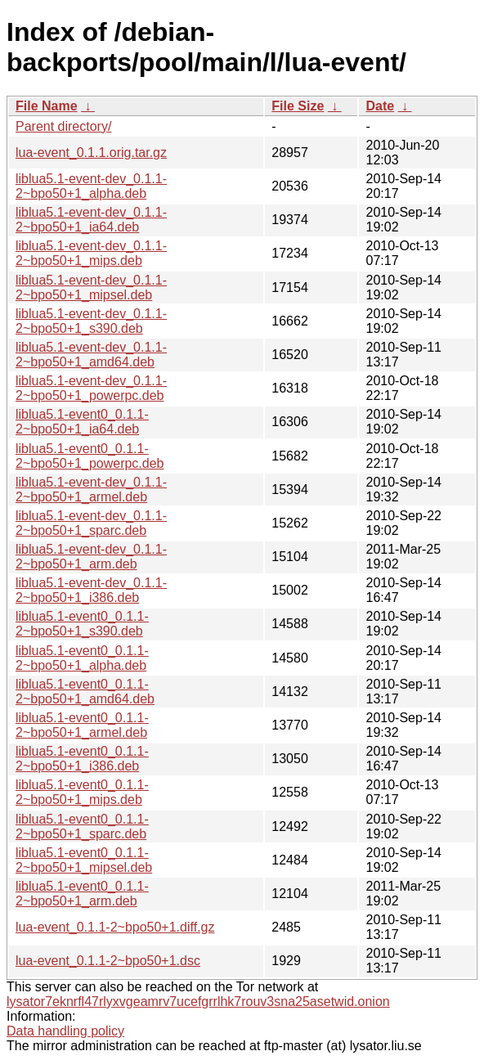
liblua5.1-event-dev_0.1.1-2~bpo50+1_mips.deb (91, 253)
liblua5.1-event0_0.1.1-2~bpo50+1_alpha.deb (82, 658)
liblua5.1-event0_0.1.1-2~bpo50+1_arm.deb (82, 893)
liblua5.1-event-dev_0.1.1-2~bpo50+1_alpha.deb (91, 186)
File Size (297, 106)
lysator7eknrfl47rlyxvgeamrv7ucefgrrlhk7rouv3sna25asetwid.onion (198, 1001)
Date (379, 106)
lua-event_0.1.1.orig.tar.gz (91, 152)
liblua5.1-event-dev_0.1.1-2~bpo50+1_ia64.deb (91, 219)
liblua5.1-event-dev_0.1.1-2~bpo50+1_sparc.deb (91, 523)
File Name (47, 106)
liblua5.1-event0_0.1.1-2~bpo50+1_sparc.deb (82, 826)
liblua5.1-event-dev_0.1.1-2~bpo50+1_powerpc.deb (91, 388)
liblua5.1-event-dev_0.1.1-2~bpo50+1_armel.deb (91, 489)
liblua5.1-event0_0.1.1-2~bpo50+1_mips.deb (82, 792)
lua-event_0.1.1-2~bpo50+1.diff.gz (115, 927)
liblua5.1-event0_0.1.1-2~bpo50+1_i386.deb (82, 758)
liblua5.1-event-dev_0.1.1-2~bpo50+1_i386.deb (91, 590)
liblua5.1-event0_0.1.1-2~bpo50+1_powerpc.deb (90, 456)
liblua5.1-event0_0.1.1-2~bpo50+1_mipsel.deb (84, 860)
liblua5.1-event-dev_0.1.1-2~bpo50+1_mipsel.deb (91, 287)
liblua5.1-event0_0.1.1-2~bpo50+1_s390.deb (82, 623)
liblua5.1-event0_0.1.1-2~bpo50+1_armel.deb (82, 725)
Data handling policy (65, 1031)
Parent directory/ (63, 126)
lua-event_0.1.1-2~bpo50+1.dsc (108, 961)
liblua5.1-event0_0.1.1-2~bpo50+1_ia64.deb (82, 421)
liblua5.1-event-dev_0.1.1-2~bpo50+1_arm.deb (91, 556)
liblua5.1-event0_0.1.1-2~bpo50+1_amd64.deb (85, 691)
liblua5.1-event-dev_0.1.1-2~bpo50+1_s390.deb (91, 321)
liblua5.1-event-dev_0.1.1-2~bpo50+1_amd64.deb (91, 354)
